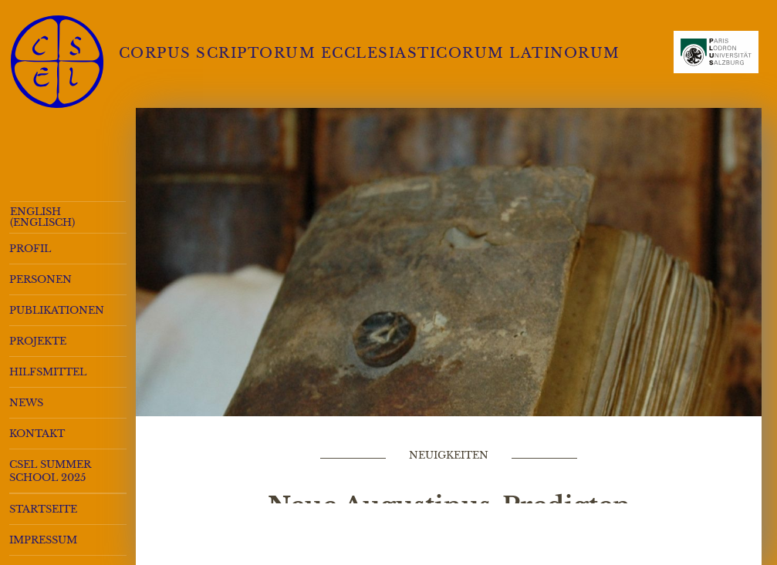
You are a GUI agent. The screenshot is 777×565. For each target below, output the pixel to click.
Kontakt (37, 433)
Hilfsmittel (47, 371)
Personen (40, 279)
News (26, 402)
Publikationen (56, 310)
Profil (30, 248)
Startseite (43, 509)
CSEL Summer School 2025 (50, 471)
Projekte (37, 341)
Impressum (43, 540)
